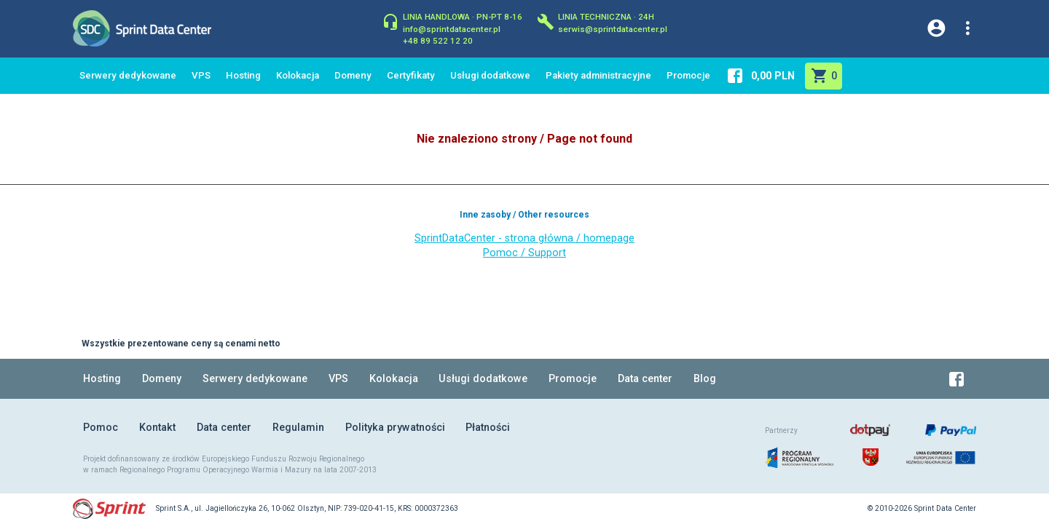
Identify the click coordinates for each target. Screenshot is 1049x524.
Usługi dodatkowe (490, 75)
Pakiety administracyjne (598, 75)
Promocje (688, 75)
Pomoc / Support (524, 253)
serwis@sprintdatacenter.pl (612, 28)
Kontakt (157, 427)
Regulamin (298, 427)
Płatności (487, 427)
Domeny (353, 75)
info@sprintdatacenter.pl (451, 28)
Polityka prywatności (395, 427)
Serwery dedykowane (127, 75)
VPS (201, 75)
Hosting (243, 75)
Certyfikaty (411, 75)
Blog (705, 379)
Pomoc (100, 427)
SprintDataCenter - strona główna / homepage (524, 238)
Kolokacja (297, 75)
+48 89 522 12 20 (438, 40)
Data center (645, 379)
